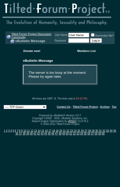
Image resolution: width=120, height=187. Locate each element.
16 (46, 130)
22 (67, 130)
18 (53, 130)
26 (82, 130)
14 (39, 130)
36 (17, 133)
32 (103, 130)
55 (85, 133)
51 (70, 133)
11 (28, 130)
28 (89, 130)
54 (81, 133)
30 (96, 130)
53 (78, 133)
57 (92, 133)
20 (60, 130)
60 (103, 133)
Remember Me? (102, 35)
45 (49, 133)
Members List (86, 50)
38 (23, 133)
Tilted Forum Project (85, 106)
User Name (61, 35)
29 (93, 130)
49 (63, 133)
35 (114, 130)
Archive (105, 106)
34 (111, 130)
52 (74, 133)
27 (86, 130)
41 (34, 133)
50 (67, 133)
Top (114, 106)
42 (38, 133)
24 (75, 130)
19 (57, 130)
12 (32, 130)
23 (71, 130)
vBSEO (72, 121)
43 (42, 133)
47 (56, 133)
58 (96, 133)
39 (27, 133)
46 (52, 133)
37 (20, 133)
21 (64, 130)
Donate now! (31, 50)
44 (45, 133)
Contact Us (64, 106)
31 (100, 130)
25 (78, 130)
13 (35, 130)
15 (42, 130)
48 (59, 133)
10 (24, 130)
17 (50, 130)
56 (88, 133)
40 (31, 133)
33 (107, 130)
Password (60, 40)
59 (99, 133)
